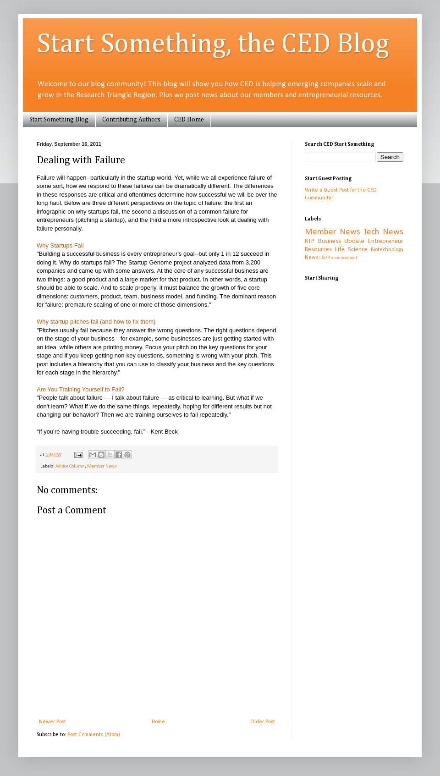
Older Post (262, 722)
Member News (102, 466)
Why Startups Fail (60, 245)
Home (158, 722)
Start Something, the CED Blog (213, 44)
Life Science (351, 249)
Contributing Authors (131, 119)
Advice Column (70, 466)
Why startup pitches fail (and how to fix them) (96, 321)
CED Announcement (338, 258)
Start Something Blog (58, 119)
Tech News (383, 232)
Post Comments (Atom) (93, 734)
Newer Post (52, 722)
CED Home (189, 119)
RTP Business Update (334, 241)
